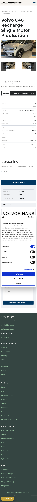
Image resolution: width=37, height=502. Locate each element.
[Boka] (7, 499)
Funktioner (15, 93)
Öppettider (5, 470)
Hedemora (5, 352)
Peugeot (4, 407)
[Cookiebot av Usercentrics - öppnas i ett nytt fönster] (27, 217)
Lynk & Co (5, 415)
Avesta (4, 348)
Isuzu (3, 411)
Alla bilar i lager (7, 430)
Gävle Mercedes (7, 325)
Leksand (4, 370)
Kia (2, 391)
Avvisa (18, 283)
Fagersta (4, 366)
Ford (3, 387)
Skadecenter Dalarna (9, 420)
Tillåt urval (18, 279)
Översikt (6, 93)
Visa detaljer (28, 269)
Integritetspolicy (7, 482)
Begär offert (7, 205)
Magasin (5, 486)
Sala (3, 360)
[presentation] (3, 53)
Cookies (24, 495)
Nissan (4, 399)
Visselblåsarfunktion (9, 478)
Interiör (25, 93)
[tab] (6, 93)
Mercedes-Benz (7, 395)
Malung (4, 356)
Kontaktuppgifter (8, 474)
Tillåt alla (18, 274)
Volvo (3, 403)
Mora (3, 374)
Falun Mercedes (7, 329)
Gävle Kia (5, 337)
